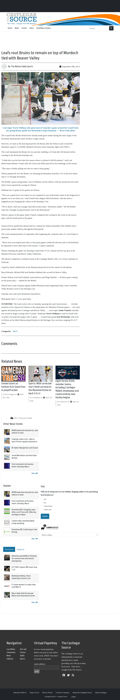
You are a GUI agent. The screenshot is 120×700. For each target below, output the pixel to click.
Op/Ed (22, 656)
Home (10, 28)
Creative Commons (62, 692)
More (35, 473)
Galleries (10, 659)
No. (45, 503)
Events (24, 28)
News (17, 28)
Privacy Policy (47, 692)
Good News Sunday (43, 28)
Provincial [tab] (9, 549)
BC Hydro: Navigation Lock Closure (25, 448)
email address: (40, 664)
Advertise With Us (19, 692)
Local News (11, 649)
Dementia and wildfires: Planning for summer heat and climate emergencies (24, 558)
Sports (15, 331)
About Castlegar (101, 692)
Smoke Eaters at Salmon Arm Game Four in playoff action (13, 387)
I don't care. (48, 509)
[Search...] (99, 28)
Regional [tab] (20, 549)
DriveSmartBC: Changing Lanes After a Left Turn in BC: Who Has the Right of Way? (24, 512)
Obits (32, 28)
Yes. (45, 499)
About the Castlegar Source (82, 692)
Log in (73, 696)
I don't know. (48, 506)
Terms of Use (34, 692)
